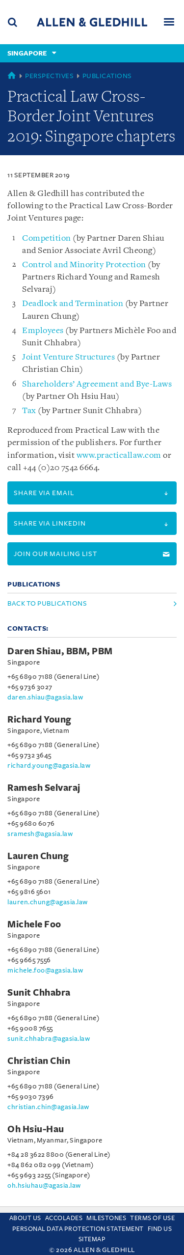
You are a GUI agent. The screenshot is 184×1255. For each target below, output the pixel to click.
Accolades (64, 1218)
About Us (25, 1218)
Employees (43, 331)
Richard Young (39, 720)
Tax (29, 411)
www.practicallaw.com (119, 455)
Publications (107, 76)
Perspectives (49, 76)
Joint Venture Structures (68, 357)
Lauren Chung (38, 856)
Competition (46, 238)
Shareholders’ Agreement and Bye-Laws (97, 384)
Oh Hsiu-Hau (35, 1129)
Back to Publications (47, 603)
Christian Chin (38, 1061)
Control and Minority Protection (84, 265)
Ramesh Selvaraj (43, 788)
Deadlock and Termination (72, 304)
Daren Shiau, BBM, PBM (60, 651)
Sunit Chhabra (39, 993)
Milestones (106, 1218)
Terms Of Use (152, 1218)
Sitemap (92, 1239)
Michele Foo (34, 924)
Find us (160, 1229)
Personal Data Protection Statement (78, 1229)
